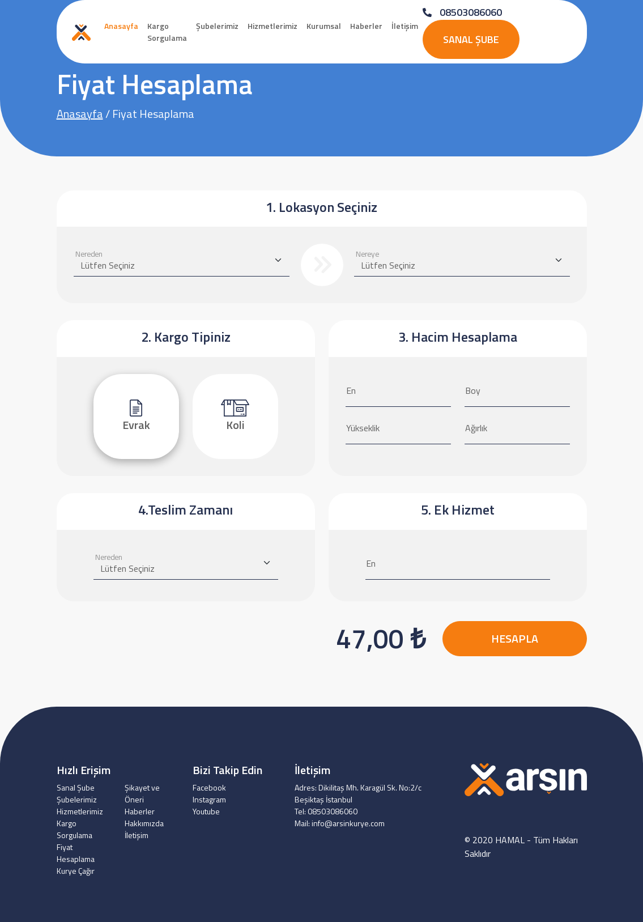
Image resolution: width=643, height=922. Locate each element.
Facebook (209, 787)
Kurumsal (323, 26)
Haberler (366, 26)
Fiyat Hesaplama (76, 853)
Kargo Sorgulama (167, 32)
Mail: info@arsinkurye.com (340, 823)
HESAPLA (514, 638)
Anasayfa (121, 26)
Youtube (206, 811)
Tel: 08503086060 (326, 811)
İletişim (404, 26)
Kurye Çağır (76, 871)
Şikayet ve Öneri (142, 793)
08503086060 (462, 12)
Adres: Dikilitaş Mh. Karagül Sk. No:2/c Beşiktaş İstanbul (358, 793)
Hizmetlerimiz (272, 26)
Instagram (209, 799)
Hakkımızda (144, 823)
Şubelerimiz (217, 26)
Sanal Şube (471, 39)
